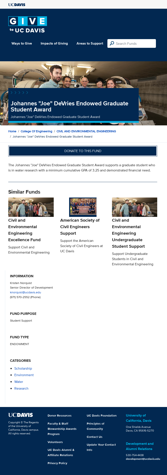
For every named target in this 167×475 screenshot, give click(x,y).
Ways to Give (22, 43)
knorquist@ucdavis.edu (25, 292)
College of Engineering (36, 131)
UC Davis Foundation (102, 415)
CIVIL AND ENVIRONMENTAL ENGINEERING (86, 131)
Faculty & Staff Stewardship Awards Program (62, 428)
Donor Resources (60, 415)
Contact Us (94, 437)
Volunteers (55, 442)
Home (12, 131)
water (18, 381)
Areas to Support (90, 43)
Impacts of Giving (54, 43)
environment (24, 374)
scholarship (23, 368)
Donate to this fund (82, 150)
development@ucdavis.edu (143, 459)
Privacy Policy (57, 463)
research (21, 388)
